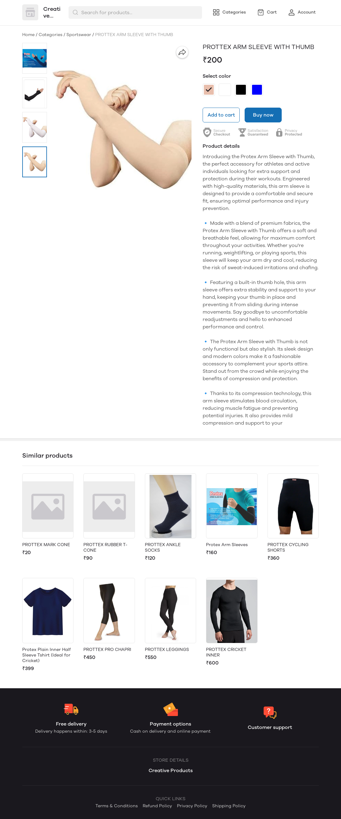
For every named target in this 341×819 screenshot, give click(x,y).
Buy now (263, 115)
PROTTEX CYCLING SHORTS (288, 547)
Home (28, 34)
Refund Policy (157, 806)
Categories (50, 34)
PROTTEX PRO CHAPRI (107, 649)
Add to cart (221, 115)
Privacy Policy (192, 806)
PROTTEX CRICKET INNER (226, 652)
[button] (34, 58)
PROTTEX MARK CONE (46, 544)
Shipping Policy (229, 806)
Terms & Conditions (116, 806)
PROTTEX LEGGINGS (167, 649)
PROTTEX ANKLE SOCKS (163, 547)
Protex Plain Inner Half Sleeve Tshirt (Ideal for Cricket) (46, 655)
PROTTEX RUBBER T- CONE (105, 547)
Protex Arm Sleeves (227, 544)
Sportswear (78, 34)
